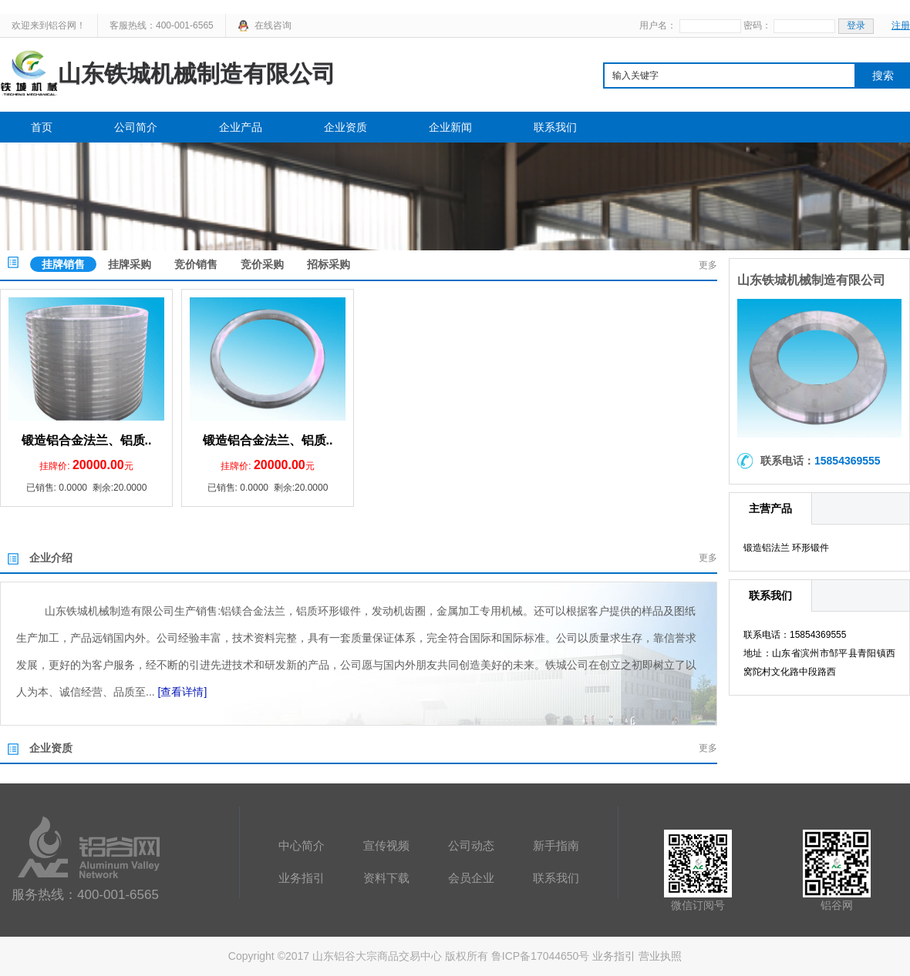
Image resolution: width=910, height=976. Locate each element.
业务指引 (301, 877)
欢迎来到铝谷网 (44, 25)
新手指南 (556, 845)
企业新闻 (450, 127)
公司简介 (135, 127)
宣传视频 (386, 845)
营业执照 (660, 956)
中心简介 (301, 845)
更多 (708, 265)
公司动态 (471, 845)
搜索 (883, 75)
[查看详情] (182, 692)
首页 (41, 127)
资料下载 (386, 877)
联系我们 (555, 127)
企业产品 (240, 127)
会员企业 (471, 877)
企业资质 (345, 127)
